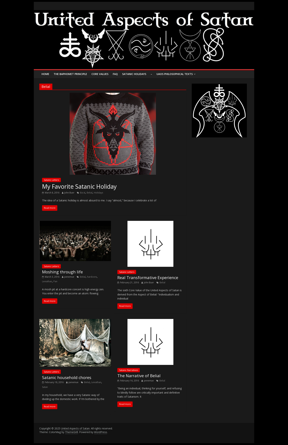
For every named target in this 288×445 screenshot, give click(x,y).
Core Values (99, 74)
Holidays (98, 192)
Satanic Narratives (128, 370)
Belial (89, 192)
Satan (45, 387)
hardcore (92, 276)
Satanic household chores (66, 377)
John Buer (69, 192)
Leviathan (47, 281)
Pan (55, 281)
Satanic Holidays (134, 74)
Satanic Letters (51, 180)
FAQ (115, 74)
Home (45, 74)
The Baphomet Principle (70, 74)
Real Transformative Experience (147, 277)
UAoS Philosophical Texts (174, 74)
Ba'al (82, 192)
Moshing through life (62, 271)
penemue (69, 276)
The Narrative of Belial (139, 375)
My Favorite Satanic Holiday (79, 186)
